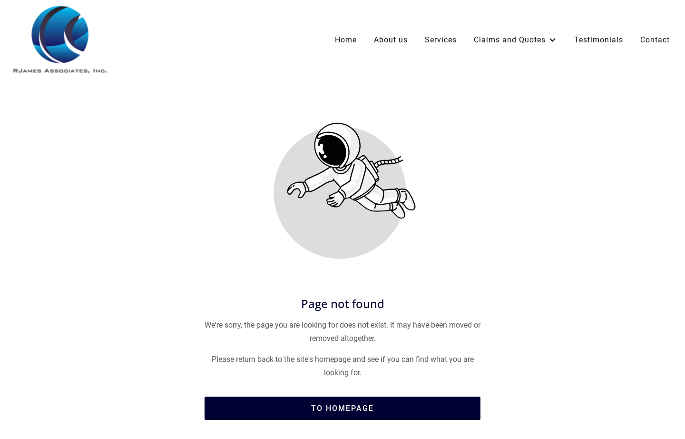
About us (391, 39)
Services (441, 39)
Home (346, 39)
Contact (655, 39)
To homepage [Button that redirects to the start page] (342, 408)
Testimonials (598, 39)
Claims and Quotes (515, 40)
